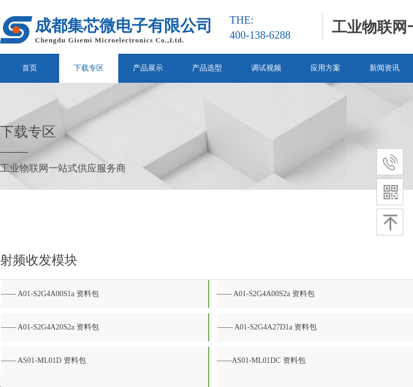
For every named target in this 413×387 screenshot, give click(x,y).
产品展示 (148, 68)
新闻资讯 (384, 68)
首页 (29, 68)
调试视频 (266, 68)
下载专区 (89, 68)
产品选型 (207, 68)
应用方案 (325, 68)
